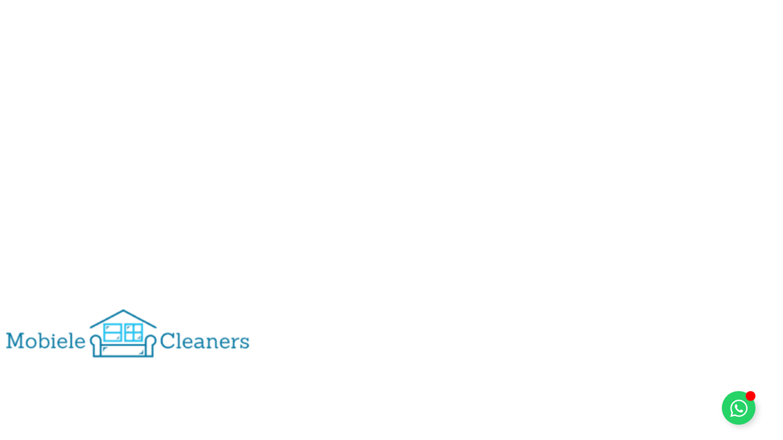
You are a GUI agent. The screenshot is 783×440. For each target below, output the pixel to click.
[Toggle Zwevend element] (738, 408)
